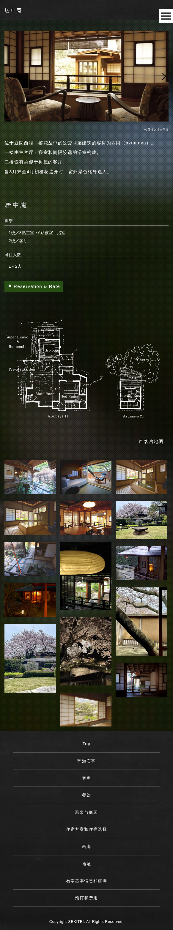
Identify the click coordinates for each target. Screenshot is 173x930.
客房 (86, 778)
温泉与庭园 (86, 812)
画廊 (86, 846)
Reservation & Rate (34, 286)
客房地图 (151, 441)
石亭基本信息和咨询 (86, 880)
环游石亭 (86, 761)
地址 (86, 863)
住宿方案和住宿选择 (86, 829)
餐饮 (86, 795)
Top (87, 743)
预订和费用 (86, 898)
